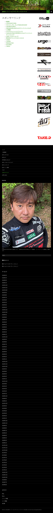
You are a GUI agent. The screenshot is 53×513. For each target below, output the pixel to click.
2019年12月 (4, 403)
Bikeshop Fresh (10, 42)
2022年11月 (4, 364)
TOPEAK (8, 41)
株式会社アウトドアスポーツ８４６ (15, 38)
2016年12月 (4, 472)
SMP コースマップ (5, 164)
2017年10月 (4, 450)
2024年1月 (4, 334)
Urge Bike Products (11, 26)
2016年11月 (4, 474)
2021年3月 (4, 388)
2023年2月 (4, 356)
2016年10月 (4, 477)
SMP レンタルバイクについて (7, 162)
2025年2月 (4, 307)
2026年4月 (4, 275)
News (3, 496)
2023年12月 (4, 336)
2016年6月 (4, 484)
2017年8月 (4, 455)
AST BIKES (9, 44)
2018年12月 (4, 420)
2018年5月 (4, 432)
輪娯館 (8, 21)
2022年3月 (4, 376)
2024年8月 (4, 317)
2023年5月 (4, 349)
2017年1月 (4, 469)
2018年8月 (4, 428)
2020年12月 (4, 396)
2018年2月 (4, 440)
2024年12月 (4, 309)
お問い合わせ (4, 175)
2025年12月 (4, 285)
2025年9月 (4, 292)
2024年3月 (4, 329)
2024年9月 (4, 314)
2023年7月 (4, 344)
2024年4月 (4, 327)
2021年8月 (4, 383)
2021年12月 (4, 381)
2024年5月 (4, 324)
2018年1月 (4, 442)
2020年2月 (4, 400)
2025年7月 (4, 297)
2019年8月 (4, 408)
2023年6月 (4, 346)
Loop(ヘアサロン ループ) (12, 36)
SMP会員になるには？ (6, 159)
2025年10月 (4, 290)
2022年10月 (4, 366)
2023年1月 (4, 359)
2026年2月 (4, 280)
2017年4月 (4, 465)
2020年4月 (4, 398)
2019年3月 (4, 415)
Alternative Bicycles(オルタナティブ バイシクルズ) (18, 28)
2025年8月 (4, 295)
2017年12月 (4, 445)
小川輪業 (8, 29)
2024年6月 (4, 322)
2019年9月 (4, 405)
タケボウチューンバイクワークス (14, 31)
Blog (3, 493)
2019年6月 (4, 410)
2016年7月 (4, 482)
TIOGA (8, 39)
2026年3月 (4, 277)
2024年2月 (4, 332)
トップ (3, 149)
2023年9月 (4, 339)
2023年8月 (4, 341)
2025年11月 (4, 287)
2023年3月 (4, 354)
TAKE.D (8, 46)
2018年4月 (4, 435)
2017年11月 (4, 447)
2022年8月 (4, 371)
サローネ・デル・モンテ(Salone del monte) (16, 24)
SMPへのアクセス (5, 154)
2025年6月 (4, 299)
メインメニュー (51, 11)
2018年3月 (4, 437)
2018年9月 (4, 425)
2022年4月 (4, 373)
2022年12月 (4, 361)
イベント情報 (5, 498)
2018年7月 (4, 430)
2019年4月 (4, 413)
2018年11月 (4, 423)
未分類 (3, 503)
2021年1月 (4, 393)
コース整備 (4, 501)
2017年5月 (4, 462)
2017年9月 (4, 452)
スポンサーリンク (5, 172)
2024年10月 (4, 312)
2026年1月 (4, 282)
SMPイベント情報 (5, 167)
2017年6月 (4, 460)
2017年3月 (4, 467)
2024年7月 (4, 319)
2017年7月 (4, 457)
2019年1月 (4, 418)
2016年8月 (4, 479)
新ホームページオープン (7, 263)
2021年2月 (4, 391)
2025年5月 (4, 302)
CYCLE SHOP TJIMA (11, 23)
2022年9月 (4, 368)
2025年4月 (4, 304)
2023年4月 (4, 351)
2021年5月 (4, 386)
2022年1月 (4, 378)
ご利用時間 (4, 152)
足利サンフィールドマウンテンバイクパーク (14, 11)
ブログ (3, 169)
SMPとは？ (4, 157)
